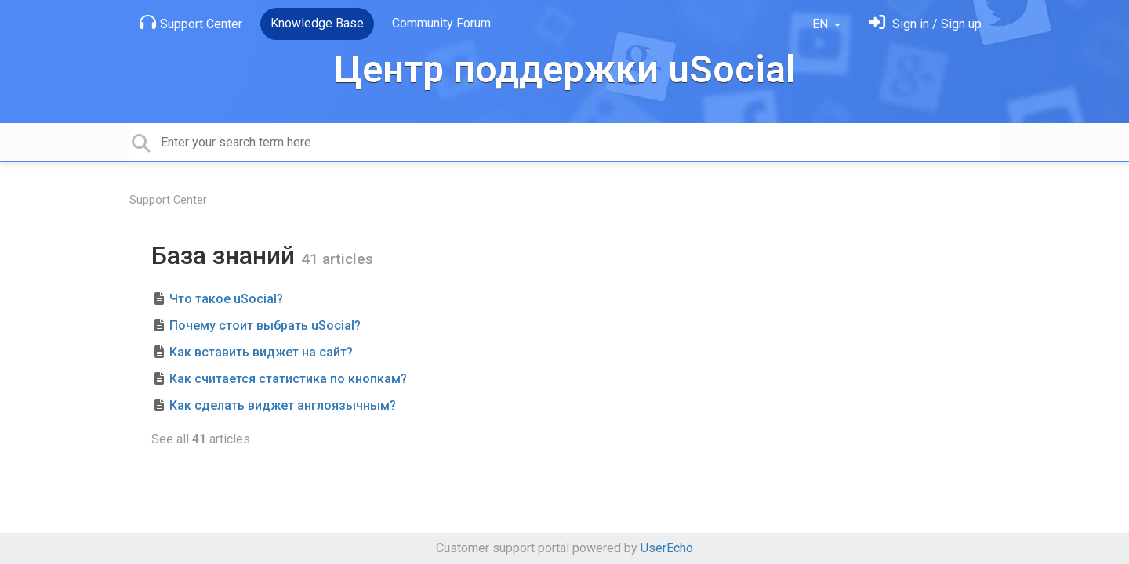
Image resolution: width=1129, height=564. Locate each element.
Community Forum (441, 23)
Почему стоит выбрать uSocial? (265, 325)
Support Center (191, 22)
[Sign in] (925, 24)
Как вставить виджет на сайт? (261, 352)
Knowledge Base (317, 23)
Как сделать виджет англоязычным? (282, 405)
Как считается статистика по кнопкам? (288, 378)
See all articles (200, 439)
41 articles (337, 259)
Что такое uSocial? (226, 298)
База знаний (226, 255)
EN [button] (821, 23)
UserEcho (667, 547)
